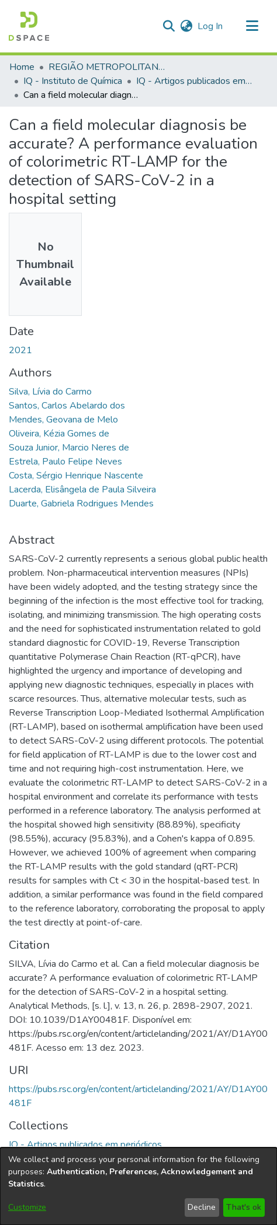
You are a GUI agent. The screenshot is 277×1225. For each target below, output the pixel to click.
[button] (29, 26)
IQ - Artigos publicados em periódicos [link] (194, 81)
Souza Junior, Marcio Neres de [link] (69, 447)
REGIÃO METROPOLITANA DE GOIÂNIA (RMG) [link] (107, 67)
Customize (27, 1207)
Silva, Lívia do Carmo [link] (50, 391)
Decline (202, 1207)
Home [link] (21, 67)
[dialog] (138, 1186)
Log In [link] (211, 26)
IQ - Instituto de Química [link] (72, 81)
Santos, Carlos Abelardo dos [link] (67, 405)
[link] (85, 1144)
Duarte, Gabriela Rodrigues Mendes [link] (81, 503)
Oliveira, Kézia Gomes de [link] (59, 433)
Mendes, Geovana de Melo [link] (63, 419)
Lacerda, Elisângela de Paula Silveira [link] (82, 489)
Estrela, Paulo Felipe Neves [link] (65, 461)
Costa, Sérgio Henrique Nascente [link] (76, 475)
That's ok (243, 1207)
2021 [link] (20, 350)
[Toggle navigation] (252, 26)
